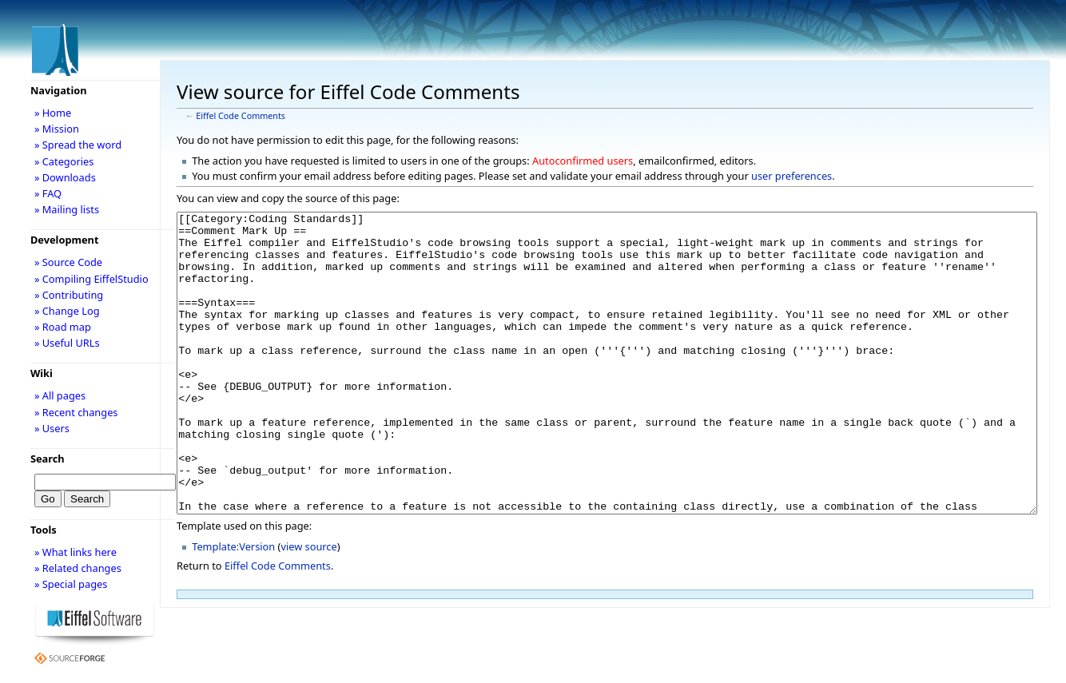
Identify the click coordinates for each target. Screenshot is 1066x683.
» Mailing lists (66, 209)
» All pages (60, 395)
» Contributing (68, 295)
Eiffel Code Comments (240, 115)
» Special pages (70, 584)
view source (308, 606)
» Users (52, 428)
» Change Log (67, 311)
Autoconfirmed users (582, 160)
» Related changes (77, 568)
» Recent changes (76, 412)
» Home (52, 112)
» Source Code (68, 262)
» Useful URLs (67, 343)
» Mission (56, 128)
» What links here (75, 552)
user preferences (791, 176)
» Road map (62, 327)
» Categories (64, 161)
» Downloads (65, 177)
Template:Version (233, 606)
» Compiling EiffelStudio (91, 279)
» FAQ (48, 193)
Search (47, 458)
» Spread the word (77, 144)
